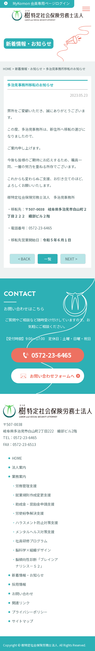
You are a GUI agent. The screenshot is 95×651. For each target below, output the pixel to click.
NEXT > (71, 258)
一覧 (47, 258)
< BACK (24, 258)
